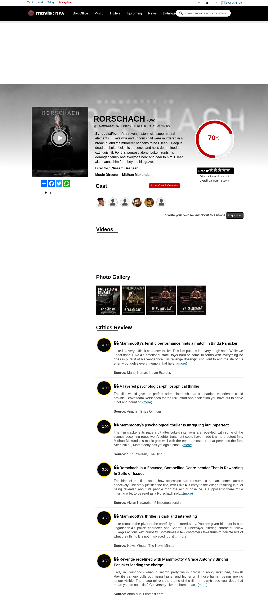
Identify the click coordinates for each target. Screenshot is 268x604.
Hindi (40, 2)
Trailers (115, 13)
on (230, 170)
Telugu (51, 2)
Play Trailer (60, 143)
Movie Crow (47, 14)
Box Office (80, 13)
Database (170, 13)
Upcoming (134, 13)
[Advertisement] (134, 52)
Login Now (234, 215)
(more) (182, 363)
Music (98, 13)
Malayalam (65, 2)
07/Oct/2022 (106, 126)
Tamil (30, 2)
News (152, 13)
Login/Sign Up (231, 3)
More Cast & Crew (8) (164, 185)
